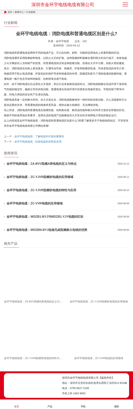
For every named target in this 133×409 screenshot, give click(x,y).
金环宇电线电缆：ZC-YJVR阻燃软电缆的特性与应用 (41, 190)
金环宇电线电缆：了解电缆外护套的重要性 (39, 136)
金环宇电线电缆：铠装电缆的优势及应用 (37, 141)
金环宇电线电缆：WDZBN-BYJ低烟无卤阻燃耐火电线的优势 (47, 229)
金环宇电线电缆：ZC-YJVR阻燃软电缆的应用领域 (40, 177)
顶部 (116, 404)
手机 (83, 404)
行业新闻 (30, 12)
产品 (49, 404)
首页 (10, 12)
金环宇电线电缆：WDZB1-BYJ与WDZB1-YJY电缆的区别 (45, 216)
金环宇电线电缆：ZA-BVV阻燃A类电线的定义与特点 (42, 163)
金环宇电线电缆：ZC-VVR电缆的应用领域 (35, 203)
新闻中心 (19, 12)
